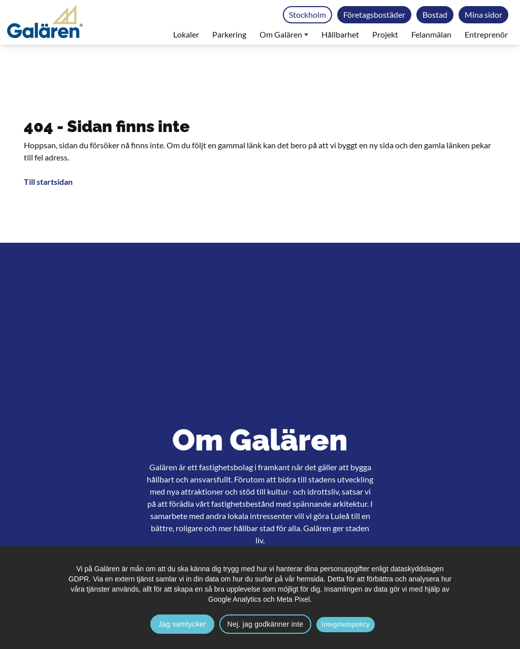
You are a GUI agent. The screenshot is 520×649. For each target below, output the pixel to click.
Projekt (385, 34)
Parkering (229, 34)
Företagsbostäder (374, 14)
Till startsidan (48, 181)
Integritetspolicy (345, 624)
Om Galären (283, 34)
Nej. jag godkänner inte (266, 624)
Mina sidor (483, 14)
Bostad (434, 14)
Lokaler (186, 34)
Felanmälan (431, 34)
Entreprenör (486, 34)
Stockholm (307, 14)
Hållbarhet (340, 34)
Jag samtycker (182, 624)
